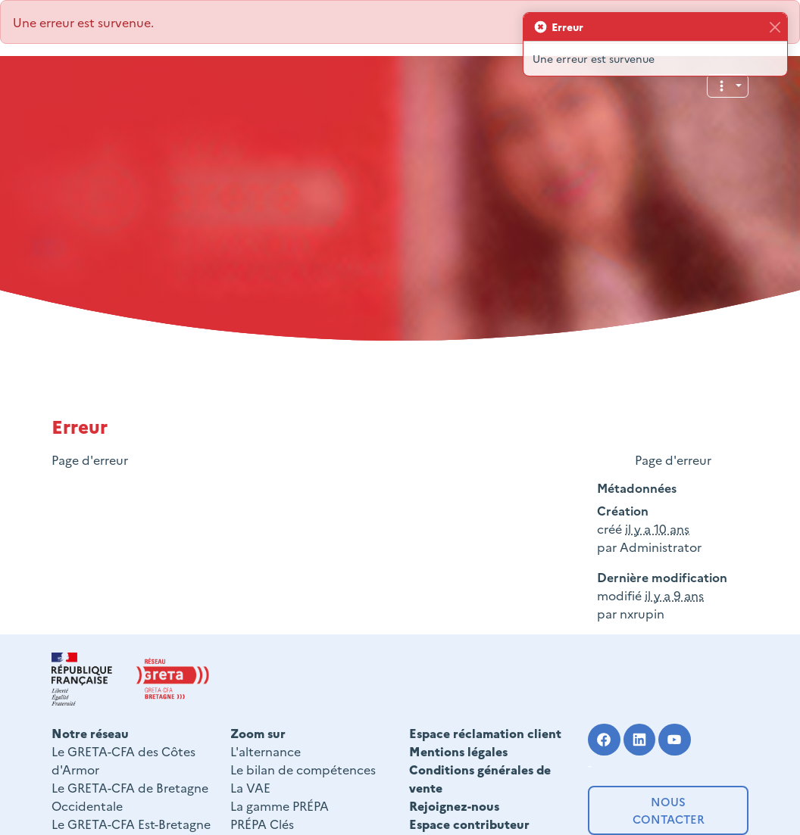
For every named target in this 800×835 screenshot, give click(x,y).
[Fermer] (775, 27)
